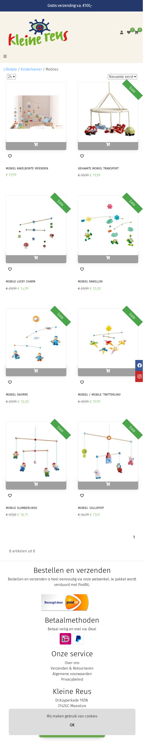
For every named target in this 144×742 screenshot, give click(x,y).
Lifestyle (10, 69)
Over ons (72, 663)
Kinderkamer (31, 69)
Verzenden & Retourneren (72, 668)
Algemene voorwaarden (72, 674)
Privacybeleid (72, 679)
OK (72, 725)
